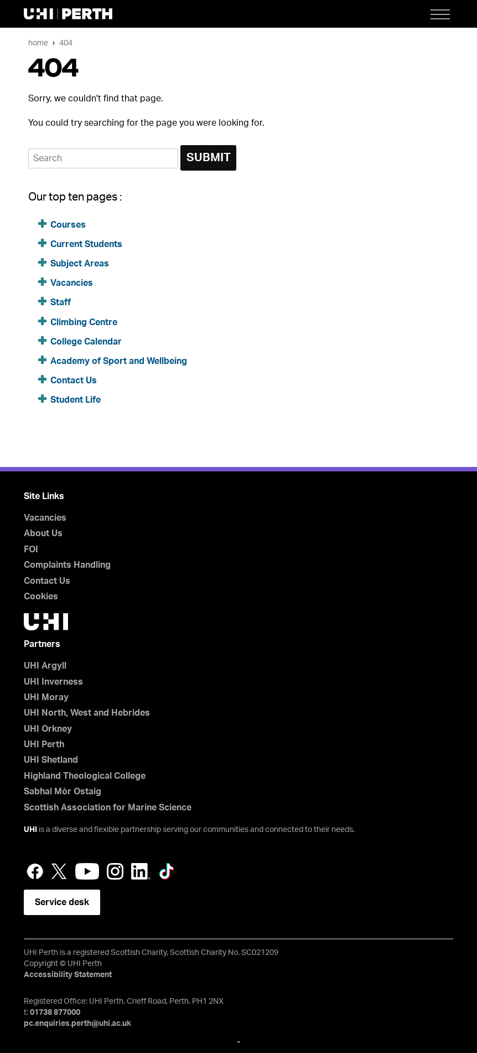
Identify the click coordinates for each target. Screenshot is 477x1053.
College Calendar (86, 341)
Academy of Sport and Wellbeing (118, 361)
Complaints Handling (67, 565)
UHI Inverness (53, 681)
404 (65, 43)
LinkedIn (141, 871)
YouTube (87, 871)
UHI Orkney (48, 729)
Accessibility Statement (68, 975)
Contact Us (73, 380)
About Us (43, 533)
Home (38, 43)
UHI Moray (46, 697)
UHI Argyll (45, 665)
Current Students (86, 244)
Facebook (35, 871)
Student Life (75, 399)
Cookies (41, 596)
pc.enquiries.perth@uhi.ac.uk (77, 1024)
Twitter (59, 871)
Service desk (62, 902)
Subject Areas (79, 263)
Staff (60, 302)
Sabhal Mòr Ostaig (62, 791)
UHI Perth (44, 744)
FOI (31, 549)
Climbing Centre (83, 322)
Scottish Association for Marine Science (107, 807)
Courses (68, 224)
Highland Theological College (85, 776)
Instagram (115, 871)
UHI (30, 830)
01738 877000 (55, 1012)
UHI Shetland (51, 760)
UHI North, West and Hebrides (87, 712)
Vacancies (71, 283)
